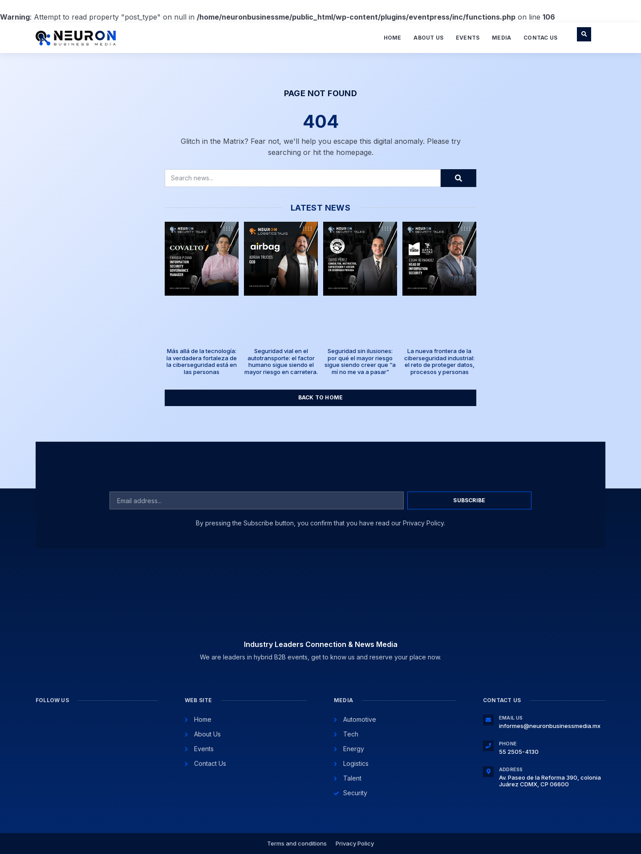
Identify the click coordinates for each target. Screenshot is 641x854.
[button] (584, 34)
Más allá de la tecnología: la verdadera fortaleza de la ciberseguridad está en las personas (201, 361)
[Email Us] (488, 720)
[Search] (458, 178)
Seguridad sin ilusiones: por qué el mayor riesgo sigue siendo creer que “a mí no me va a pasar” (360, 361)
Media (501, 37)
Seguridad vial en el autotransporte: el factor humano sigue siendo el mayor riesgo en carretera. (281, 361)
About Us (428, 37)
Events (467, 37)
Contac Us (540, 37)
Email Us (511, 718)
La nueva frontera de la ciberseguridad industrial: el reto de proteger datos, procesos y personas (439, 361)
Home (393, 37)
